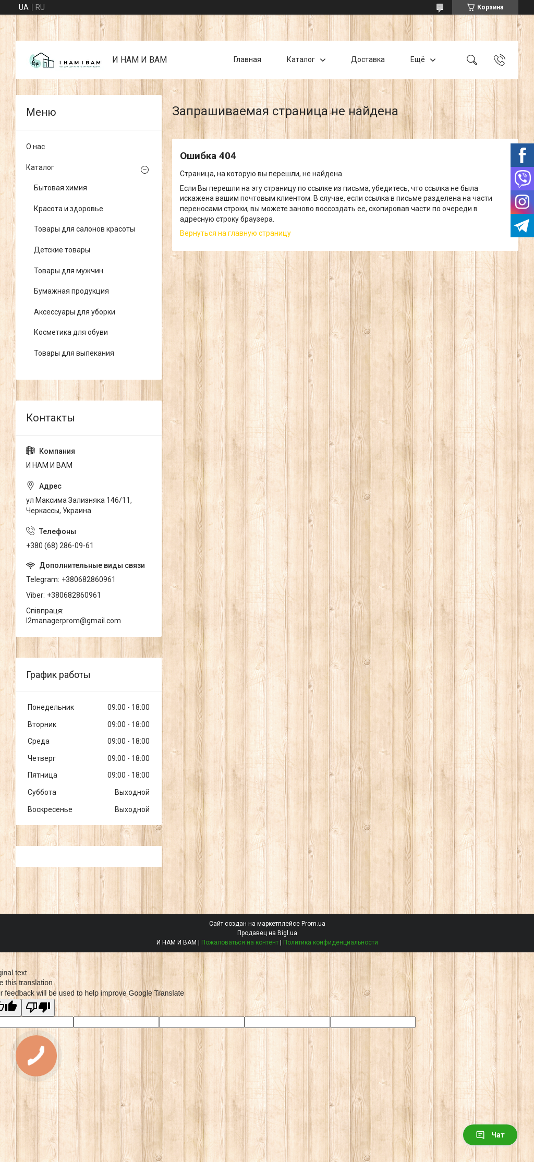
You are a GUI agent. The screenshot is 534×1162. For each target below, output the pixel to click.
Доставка (368, 59)
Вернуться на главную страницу (235, 233)
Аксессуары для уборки (74, 312)
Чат (490, 1135)
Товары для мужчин (68, 271)
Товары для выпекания (74, 353)
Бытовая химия (60, 188)
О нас (35, 146)
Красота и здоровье (68, 208)
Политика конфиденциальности (330, 942)
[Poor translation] (38, 1008)
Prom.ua (313, 923)
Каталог (301, 59)
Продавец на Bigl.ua (267, 933)
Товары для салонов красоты (84, 229)
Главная (247, 59)
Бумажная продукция (71, 291)
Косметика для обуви (71, 332)
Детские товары (62, 250)
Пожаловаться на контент (239, 942)
